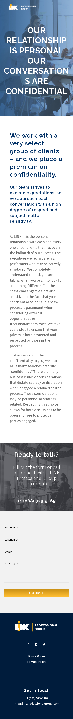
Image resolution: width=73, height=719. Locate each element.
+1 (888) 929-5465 (36, 698)
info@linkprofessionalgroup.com (37, 703)
